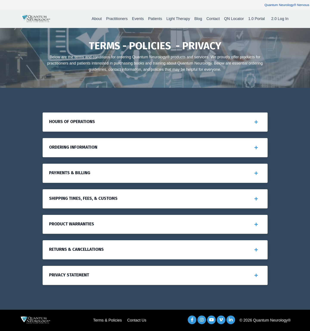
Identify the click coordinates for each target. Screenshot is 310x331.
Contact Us (136, 320)
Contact (213, 19)
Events (138, 19)
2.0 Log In (279, 19)
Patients (155, 19)
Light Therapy (178, 19)
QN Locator (234, 19)
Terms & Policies (107, 320)
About (97, 19)
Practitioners (117, 19)
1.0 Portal (256, 19)
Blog (198, 19)
